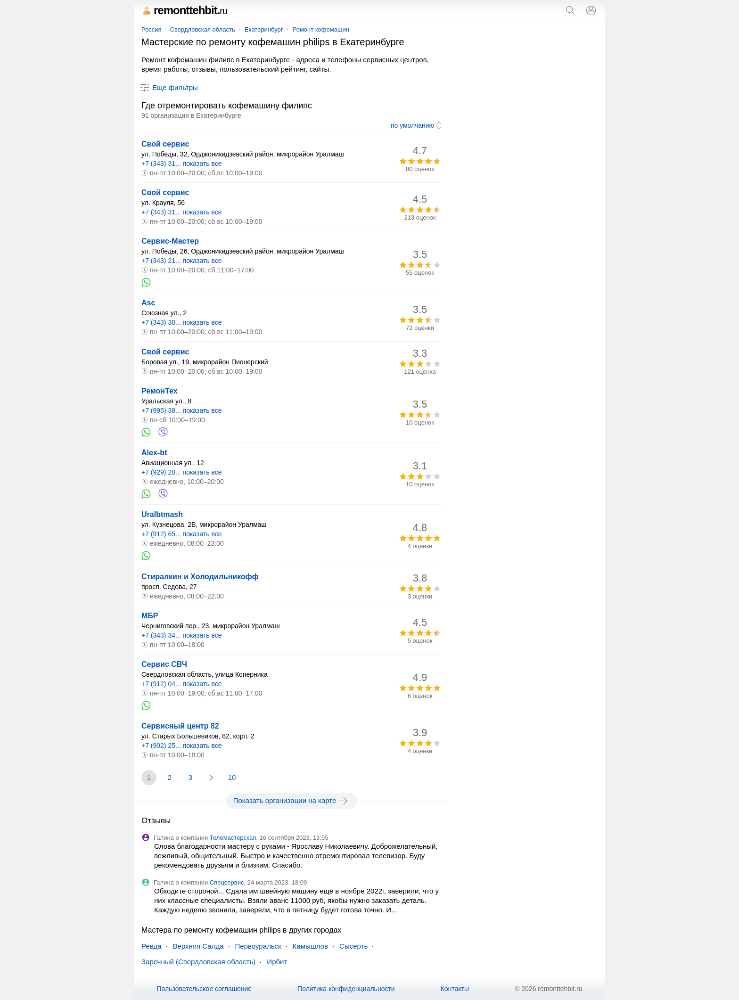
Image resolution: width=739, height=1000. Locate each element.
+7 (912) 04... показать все (181, 684)
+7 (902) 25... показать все (181, 745)
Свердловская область (202, 29)
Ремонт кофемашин (321, 29)
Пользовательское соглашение (204, 988)
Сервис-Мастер (170, 241)
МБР (149, 616)
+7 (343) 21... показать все (181, 260)
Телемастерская (233, 837)
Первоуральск (258, 946)
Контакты (455, 988)
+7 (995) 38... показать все (181, 410)
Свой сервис (165, 144)
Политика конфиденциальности (346, 988)
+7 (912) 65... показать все (181, 534)
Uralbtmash (162, 514)
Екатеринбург (264, 29)
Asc (148, 303)
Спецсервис (227, 882)
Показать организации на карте (291, 800)
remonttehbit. (184, 10)
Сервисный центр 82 (180, 726)
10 (232, 777)
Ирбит (277, 962)
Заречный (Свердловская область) (198, 962)
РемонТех (159, 391)
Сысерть (353, 946)
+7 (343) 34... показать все (181, 635)
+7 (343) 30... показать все (181, 322)
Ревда (151, 946)
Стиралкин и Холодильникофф (200, 577)
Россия (151, 29)
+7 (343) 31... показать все (181, 163)
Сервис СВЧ (164, 664)
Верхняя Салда (198, 946)
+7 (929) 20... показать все (181, 472)
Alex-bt (154, 453)
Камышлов (310, 946)
